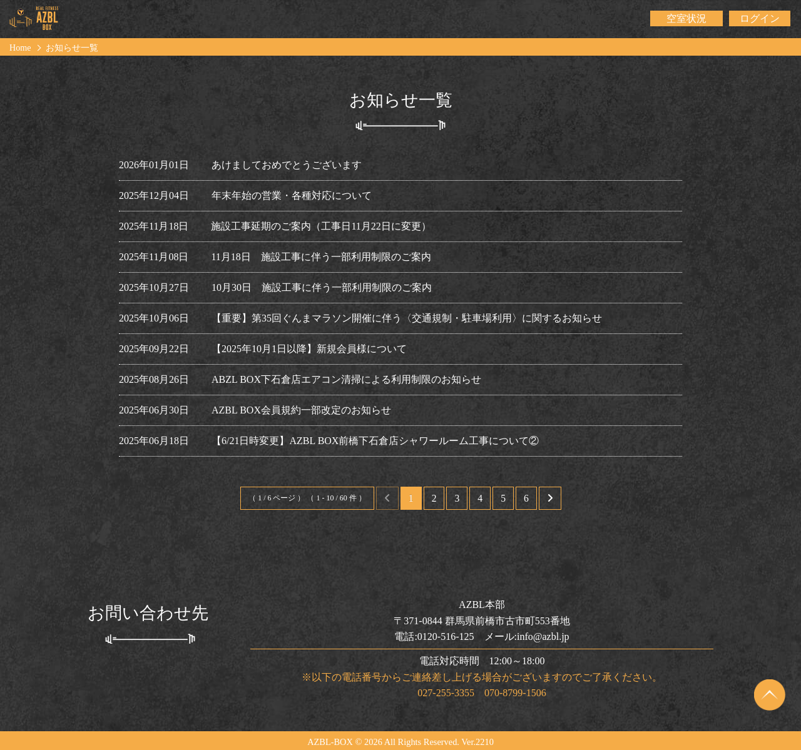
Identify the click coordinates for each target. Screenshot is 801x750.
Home (20, 48)
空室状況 (686, 18)
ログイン (760, 18)
